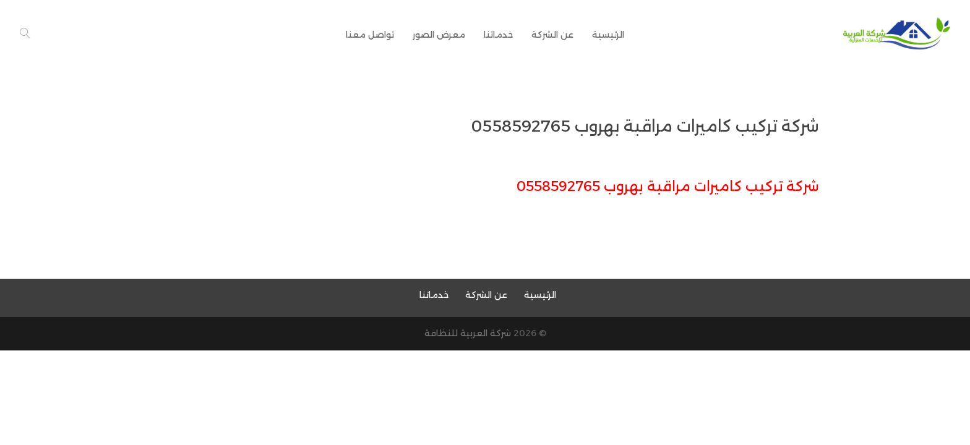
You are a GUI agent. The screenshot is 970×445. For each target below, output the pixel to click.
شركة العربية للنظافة (467, 333)
